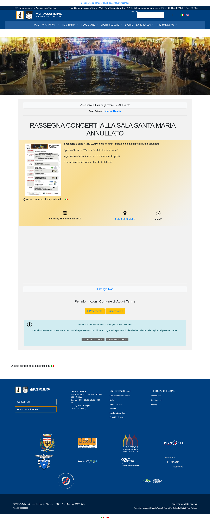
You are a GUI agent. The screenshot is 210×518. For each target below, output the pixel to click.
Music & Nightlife (113, 111)
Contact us (23, 401)
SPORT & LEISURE (111, 25)
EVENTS (129, 25)
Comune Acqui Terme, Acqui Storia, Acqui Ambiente (105, 3)
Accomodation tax (27, 409)
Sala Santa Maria (125, 218)
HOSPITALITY (70, 25)
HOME (36, 25)
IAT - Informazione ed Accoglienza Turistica (35, 8)
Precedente (95, 311)
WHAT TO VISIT (50, 25)
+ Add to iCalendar (117, 339)
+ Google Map (105, 289)
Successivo (115, 311)
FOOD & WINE (89, 25)
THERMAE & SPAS (167, 25)
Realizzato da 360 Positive (184, 504)
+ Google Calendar (93, 339)
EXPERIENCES (145, 25)
